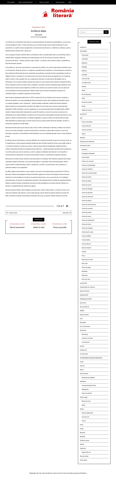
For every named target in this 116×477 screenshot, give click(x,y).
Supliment (83, 448)
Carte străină (85, 157)
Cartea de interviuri (87, 196)
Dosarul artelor (84, 314)
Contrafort (85, 59)
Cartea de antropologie (88, 165)
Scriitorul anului (84, 440)
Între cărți (85, 263)
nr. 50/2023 (43, 37)
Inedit (81, 362)
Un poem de (85, 417)
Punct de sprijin (86, 267)
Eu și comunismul (85, 326)
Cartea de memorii (87, 208)
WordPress (83, 473)
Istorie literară (84, 373)
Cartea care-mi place (88, 161)
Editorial (84, 71)
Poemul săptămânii (87, 413)
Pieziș (83, 98)
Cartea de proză (86, 216)
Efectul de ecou (86, 401)
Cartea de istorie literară (89, 204)
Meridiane (83, 381)
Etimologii (83, 322)
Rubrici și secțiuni (44, 2)
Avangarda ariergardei (88, 153)
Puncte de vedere (87, 102)
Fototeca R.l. (83, 350)
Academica (83, 47)
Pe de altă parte (86, 94)
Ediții (70, 2)
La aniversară (85, 342)
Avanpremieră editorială (87, 141)
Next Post (66, 213)
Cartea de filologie (87, 189)
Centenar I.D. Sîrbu (87, 338)
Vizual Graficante (47, 473)
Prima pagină (10, 2)
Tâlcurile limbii (84, 456)
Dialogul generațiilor (86, 299)
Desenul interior (86, 248)
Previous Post (12, 213)
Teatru (83, 134)
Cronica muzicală (87, 130)
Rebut (83, 405)
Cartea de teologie (87, 228)
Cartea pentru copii (87, 232)
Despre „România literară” (25, 2)
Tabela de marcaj (87, 110)
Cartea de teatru (86, 224)
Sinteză (82, 444)
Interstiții (84, 75)
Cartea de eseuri (86, 185)
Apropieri (84, 149)
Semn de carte (86, 279)
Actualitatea (83, 51)
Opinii (83, 90)
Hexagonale (85, 389)
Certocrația (85, 55)
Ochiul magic (84, 397)
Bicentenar (85, 334)
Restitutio (84, 271)
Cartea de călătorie (87, 169)
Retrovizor (85, 275)
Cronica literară (86, 244)
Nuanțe (84, 86)
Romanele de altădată (88, 377)
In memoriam (84, 354)
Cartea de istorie (86, 200)
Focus (83, 255)
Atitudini (82, 137)
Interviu (82, 366)
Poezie (82, 409)
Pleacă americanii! (17, 227)
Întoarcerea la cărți (38, 27)
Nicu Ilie (39, 473)
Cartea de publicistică (88, 220)
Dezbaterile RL (84, 295)
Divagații (84, 67)
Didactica (84, 63)
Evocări (82, 346)
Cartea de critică (86, 177)
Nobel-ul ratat (38, 227)
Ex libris (84, 252)
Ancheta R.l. (83, 114)
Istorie (82, 370)
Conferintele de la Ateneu (87, 287)
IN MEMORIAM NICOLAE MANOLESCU (91, 358)
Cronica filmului (86, 126)
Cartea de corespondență (89, 173)
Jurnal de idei (86, 78)
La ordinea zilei (86, 82)
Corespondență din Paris (89, 385)
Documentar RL (84, 307)
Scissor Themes (63, 473)
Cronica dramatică (87, 122)
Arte (81, 118)
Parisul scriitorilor (87, 393)
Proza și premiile (60, 227)
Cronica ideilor (86, 240)
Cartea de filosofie (87, 193)
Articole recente (60, 2)
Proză (81, 425)
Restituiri (82, 436)
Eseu (81, 318)
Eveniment (83, 330)
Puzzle (83, 106)
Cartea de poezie (87, 212)
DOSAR (82, 311)
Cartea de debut (86, 181)
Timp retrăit (83, 460)
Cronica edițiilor (86, 236)
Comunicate (83, 283)
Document (83, 303)
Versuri (84, 421)
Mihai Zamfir (38, 35)
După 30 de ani (86, 452)
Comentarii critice (85, 145)
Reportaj (82, 432)
